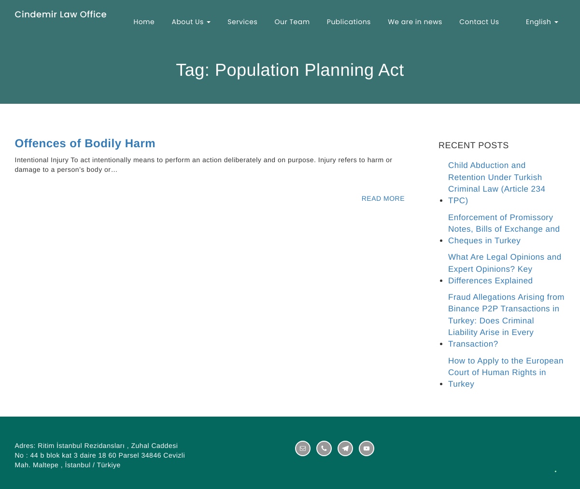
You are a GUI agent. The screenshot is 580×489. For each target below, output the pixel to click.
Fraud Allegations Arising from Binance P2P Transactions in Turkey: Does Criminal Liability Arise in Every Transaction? (506, 321)
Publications (349, 22)
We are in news (415, 22)
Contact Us (479, 22)
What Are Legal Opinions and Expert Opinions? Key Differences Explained (505, 268)
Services (242, 22)
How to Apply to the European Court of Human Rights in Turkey (506, 372)
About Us (191, 22)
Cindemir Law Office (61, 15)
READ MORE (383, 198)
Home (144, 22)
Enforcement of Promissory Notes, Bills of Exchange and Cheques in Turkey (504, 229)
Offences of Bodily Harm (85, 144)
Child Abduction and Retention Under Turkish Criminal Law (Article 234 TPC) (496, 183)
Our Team (292, 22)
